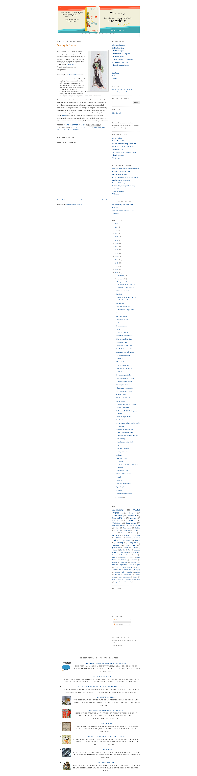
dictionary (127, 535)
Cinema (114, 550)
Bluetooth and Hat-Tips (124, 339)
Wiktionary (116, 194)
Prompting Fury (121, 458)
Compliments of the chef (124, 442)
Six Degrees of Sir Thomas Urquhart (124, 152)
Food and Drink (118, 518)
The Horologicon (118, 56)
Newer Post (61, 200)
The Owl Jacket (106, 762)
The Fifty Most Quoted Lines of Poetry (106, 663)
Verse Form (130, 545)
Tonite (118, 329)
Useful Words (73, 129)
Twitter (114, 79)
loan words (128, 582)
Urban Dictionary (118, 191)
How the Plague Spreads (124, 391)
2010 (116, 269)
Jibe (117, 323)
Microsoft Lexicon (74, 75)
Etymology (118, 509)
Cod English (106, 749)
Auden (114, 533)
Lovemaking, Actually (123, 375)
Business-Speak (87, 127)
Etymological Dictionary (120, 174)
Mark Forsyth (116, 113)
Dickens (137, 540)
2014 (116, 256)
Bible (117, 528)
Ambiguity (132, 543)
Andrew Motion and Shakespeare (127, 435)
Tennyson (115, 545)
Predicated (119, 294)
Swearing (120, 543)
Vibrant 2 (119, 359)
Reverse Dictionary (118, 183)
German (137, 572)
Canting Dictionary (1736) (121, 171)
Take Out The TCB (122, 291)
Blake (113, 579)
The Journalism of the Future (125, 378)
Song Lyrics (131, 523)
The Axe (119, 480)
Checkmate (120, 313)
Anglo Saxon (125, 540)
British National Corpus (120, 141)
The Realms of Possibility (124, 388)
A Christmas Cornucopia (120, 62)
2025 (116, 224)
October (119, 497)
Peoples (122, 550)
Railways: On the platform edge (126, 404)
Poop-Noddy (106, 723)
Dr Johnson (134, 552)
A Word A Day (117, 138)
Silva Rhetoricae (117, 149)
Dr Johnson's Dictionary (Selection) (124, 144)
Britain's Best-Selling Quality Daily (128, 423)
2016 (116, 250)
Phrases (97, 127)
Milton (118, 538)
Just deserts (120, 426)
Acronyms (123, 557)
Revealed (119, 372)
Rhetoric (124, 533)
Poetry (132, 513)
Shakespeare (117, 515)
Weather (123, 560)
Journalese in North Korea (125, 352)
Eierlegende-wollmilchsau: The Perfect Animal (102, 687)
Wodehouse (133, 560)
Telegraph (115, 213)
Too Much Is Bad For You (124, 336)
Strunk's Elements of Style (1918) (123, 210)
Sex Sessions (120, 420)
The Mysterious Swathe (124, 493)
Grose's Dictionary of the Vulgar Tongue (125, 177)
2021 (116, 233)
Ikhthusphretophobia (123, 306)
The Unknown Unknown (120, 65)
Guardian (115, 207)
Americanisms (123, 552)
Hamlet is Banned (101, 676)
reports (64, 115)
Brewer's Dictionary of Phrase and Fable (125, 169)
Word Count (116, 158)
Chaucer (133, 533)
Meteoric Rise (121, 362)
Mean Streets (120, 401)
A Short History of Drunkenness (122, 59)
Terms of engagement (123, 416)
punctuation (116, 547)
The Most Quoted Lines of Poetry (106, 710)
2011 (116, 266)
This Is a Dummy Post (123, 483)
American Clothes (106, 697)
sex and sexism (118, 525)
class (138, 579)
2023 (116, 230)
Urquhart (131, 565)
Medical (118, 530)
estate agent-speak (124, 577)
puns (138, 565)
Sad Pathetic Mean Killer (124, 349)
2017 (116, 247)
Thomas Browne (126, 555)
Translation (134, 562)
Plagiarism (120, 579)
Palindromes (127, 574)
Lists (119, 569)
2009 (116, 273)
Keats (131, 557)
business (76, 127)
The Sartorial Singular (123, 398)
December (120, 276)
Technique (116, 523)
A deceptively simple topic (125, 310)
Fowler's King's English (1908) (122, 205)
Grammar (115, 555)
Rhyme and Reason (118, 45)
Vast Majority (120, 439)
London (134, 547)
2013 (116, 260)
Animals (132, 518)
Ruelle (118, 445)
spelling (114, 557)
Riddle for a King (118, 48)
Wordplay (137, 569)
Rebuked (119, 455)
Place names (127, 528)
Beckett (117, 567)
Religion (127, 530)
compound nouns (118, 582)
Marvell (117, 574)
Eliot (135, 530)
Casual (118, 477)
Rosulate (119, 490)
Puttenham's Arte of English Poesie (123, 146)
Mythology (116, 535)
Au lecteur (119, 461)
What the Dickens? (122, 448)
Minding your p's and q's (124, 368)
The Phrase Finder (118, 155)
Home (83, 200)
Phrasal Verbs (128, 569)
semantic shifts (135, 525)
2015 (116, 253)
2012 (116, 263)
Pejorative (123, 565)
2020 (116, 237)
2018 (116, 243)
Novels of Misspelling (123, 355)
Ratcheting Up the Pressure (125, 287)
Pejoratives (120, 303)
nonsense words (119, 572)
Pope (129, 550)
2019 (116, 240)
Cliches (114, 565)
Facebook (115, 73)
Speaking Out (120, 487)
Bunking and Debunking (124, 381)
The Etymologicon (118, 51)
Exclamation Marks (122, 332)
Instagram (115, 76)
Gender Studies (121, 394)
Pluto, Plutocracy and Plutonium (106, 736)
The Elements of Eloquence (121, 54)
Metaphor (124, 562)
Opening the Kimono (123, 385)
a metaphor (70, 64)
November (120, 279)
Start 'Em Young (121, 316)
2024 (116, 227)
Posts (116, 620)
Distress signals (121, 326)
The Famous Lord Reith (124, 345)
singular (135, 577)
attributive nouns (130, 579)
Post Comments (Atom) (74, 204)
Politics (137, 528)
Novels (130, 520)
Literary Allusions (122, 470)
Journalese (131, 515)
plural (136, 555)
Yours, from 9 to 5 (122, 452)
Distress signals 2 (122, 319)
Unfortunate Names (122, 342)
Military (137, 535)
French (126, 547)
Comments (118, 624)
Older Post (105, 200)
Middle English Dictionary (121, 180)
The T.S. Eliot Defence (123, 474)
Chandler (129, 572)
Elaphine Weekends (122, 408)
